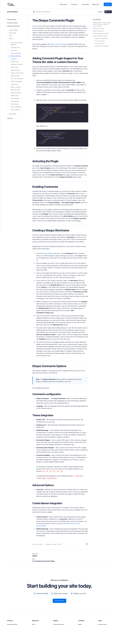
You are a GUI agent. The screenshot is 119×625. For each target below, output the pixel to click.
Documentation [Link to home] (13, 12)
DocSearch (14, 59)
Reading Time (15, 95)
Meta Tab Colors (15, 90)
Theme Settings (13, 30)
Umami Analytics (15, 109)
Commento (14, 50)
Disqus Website (48, 253)
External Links (15, 61)
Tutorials (100, 12)
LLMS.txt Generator (16, 81)
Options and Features (13, 26)
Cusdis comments (16, 53)
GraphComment (15, 76)
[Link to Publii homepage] (11, 4)
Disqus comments (16, 56)
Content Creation (12, 23)
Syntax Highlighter (16, 107)
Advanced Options (100, 43)
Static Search (14, 104)
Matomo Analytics (16, 87)
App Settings (12, 114)
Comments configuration (101, 38)
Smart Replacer (15, 98)
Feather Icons (14, 67)
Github (108, 12)
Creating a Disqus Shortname (101, 33)
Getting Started (11, 19)
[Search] (41, 12)
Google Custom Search (17, 73)
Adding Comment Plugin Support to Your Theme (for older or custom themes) (102, 24)
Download (108, 4)
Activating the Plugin (98, 28)
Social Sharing (15, 101)
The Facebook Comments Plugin (43, 561)
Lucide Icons (14, 84)
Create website (59, 601)
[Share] (86, 544)
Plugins (34, 556)
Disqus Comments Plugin (58, 44)
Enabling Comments (98, 31)
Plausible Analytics (16, 92)
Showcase (85, 4)
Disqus (34, 26)
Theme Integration (100, 41)
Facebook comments (17, 64)
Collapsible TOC (15, 47)
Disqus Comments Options (100, 36)
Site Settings (12, 33)
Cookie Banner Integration (102, 46)
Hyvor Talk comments (17, 78)
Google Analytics (15, 70)
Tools (10, 35)
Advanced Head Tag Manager (16, 43)
